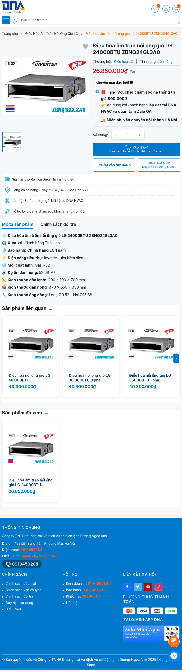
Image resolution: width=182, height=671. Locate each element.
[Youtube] (148, 587)
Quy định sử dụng (19, 603)
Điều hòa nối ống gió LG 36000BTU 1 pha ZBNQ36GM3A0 (150, 378)
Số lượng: (100, 135)
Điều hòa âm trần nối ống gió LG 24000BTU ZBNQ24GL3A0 (31, 482)
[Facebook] (127, 587)
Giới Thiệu (13, 609)
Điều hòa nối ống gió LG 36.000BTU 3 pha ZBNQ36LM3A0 (90, 378)
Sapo (91, 665)
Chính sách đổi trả (19, 596)
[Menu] (6, 20)
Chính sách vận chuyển (23, 590)
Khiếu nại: (84, 596)
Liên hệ (71, 603)
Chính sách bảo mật (20, 583)
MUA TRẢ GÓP (159, 165)
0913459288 (31, 550)
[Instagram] (159, 587)
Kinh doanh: (87, 583)
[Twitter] (138, 587)
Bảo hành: (84, 590)
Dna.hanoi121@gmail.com (34, 556)
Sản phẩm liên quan (24, 308)
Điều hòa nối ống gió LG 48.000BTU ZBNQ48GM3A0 (29, 378)
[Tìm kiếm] (17, 20)
